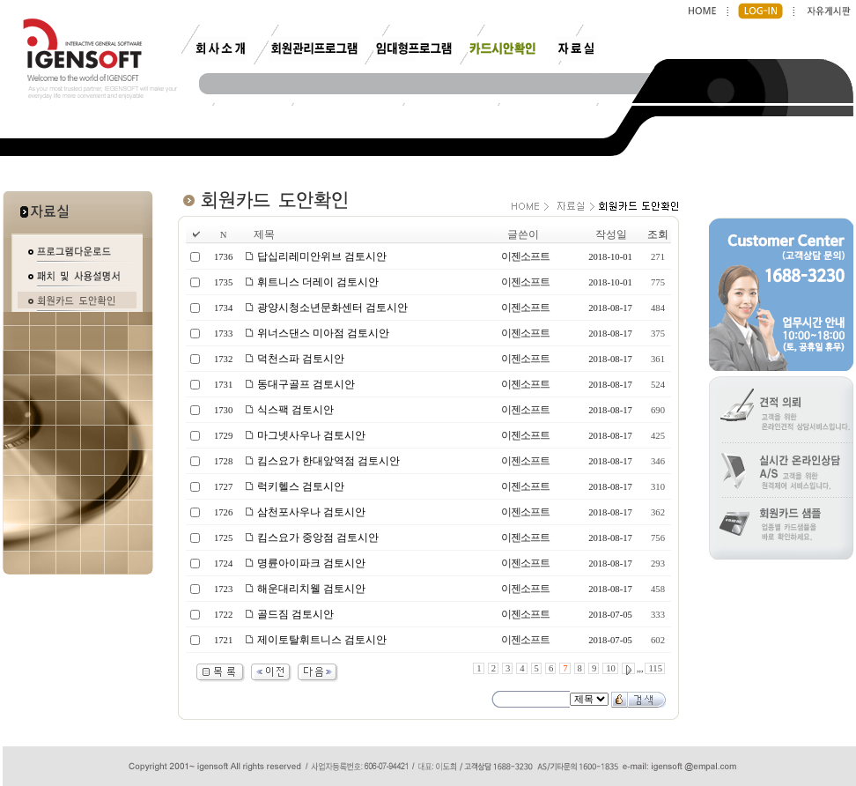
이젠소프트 (525, 256)
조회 (657, 234)
